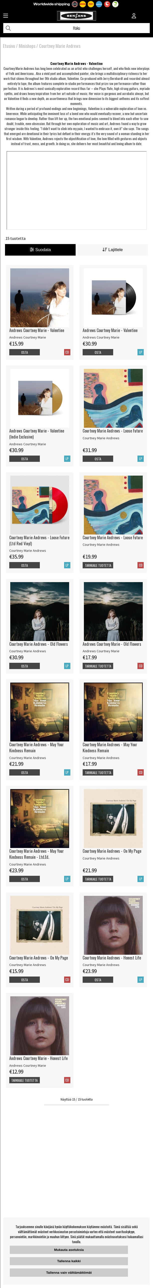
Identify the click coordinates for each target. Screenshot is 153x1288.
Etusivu (9, 46)
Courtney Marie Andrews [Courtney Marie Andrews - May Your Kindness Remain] (27, 758)
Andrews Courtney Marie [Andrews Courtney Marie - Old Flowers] (101, 651)
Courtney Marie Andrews (59, 46)
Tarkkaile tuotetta (98, 565)
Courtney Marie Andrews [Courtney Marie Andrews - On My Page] (101, 858)
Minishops (27, 46)
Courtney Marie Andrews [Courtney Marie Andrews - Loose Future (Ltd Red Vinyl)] (27, 550)
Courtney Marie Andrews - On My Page (112, 851)
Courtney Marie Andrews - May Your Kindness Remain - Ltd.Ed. (36, 854)
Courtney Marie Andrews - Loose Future (113, 431)
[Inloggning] (134, 16)
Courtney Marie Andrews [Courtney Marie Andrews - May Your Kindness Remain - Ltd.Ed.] (27, 864)
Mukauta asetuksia (69, 1250)
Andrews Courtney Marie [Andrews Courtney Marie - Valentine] (27, 337)
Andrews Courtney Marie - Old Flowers (112, 644)
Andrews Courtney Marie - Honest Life (38, 1058)
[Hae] (76, 28)
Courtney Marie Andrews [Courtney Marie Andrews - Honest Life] (101, 964)
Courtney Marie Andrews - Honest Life (112, 958)
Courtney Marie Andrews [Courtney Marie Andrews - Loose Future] (101, 438)
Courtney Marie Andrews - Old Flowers (38, 644)
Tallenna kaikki (69, 1261)
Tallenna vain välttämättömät (69, 1272)
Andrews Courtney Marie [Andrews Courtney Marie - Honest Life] (27, 1065)
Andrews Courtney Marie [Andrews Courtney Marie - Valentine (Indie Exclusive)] (27, 444)
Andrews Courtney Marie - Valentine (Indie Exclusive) (36, 434)
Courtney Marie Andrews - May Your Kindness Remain (36, 747)
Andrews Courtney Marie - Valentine (36, 330)
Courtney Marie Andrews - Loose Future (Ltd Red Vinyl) (39, 540)
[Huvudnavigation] (5, 16)
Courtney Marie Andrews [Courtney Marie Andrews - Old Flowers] (27, 651)
